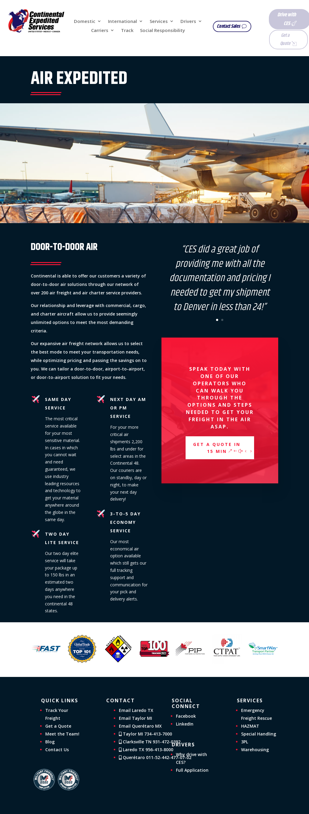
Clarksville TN (149, 742)
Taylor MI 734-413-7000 (145, 734)
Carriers (99, 30)
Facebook (186, 716)
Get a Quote (276, 39)
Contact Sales (232, 26)
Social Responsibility (162, 30)
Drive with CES (277, 19)
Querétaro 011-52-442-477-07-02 (155, 757)
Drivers (188, 21)
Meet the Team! (62, 734)
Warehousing (255, 749)
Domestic (84, 21)
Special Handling (258, 734)
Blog (50, 742)
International (122, 21)
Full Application (192, 770)
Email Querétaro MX (140, 726)
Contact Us (57, 749)
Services (159, 21)
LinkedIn (184, 724)
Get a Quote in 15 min (217, 447)
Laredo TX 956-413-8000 (146, 749)
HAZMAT (250, 726)
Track (127, 30)
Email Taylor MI (135, 718)
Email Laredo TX (136, 710)
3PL (244, 742)
